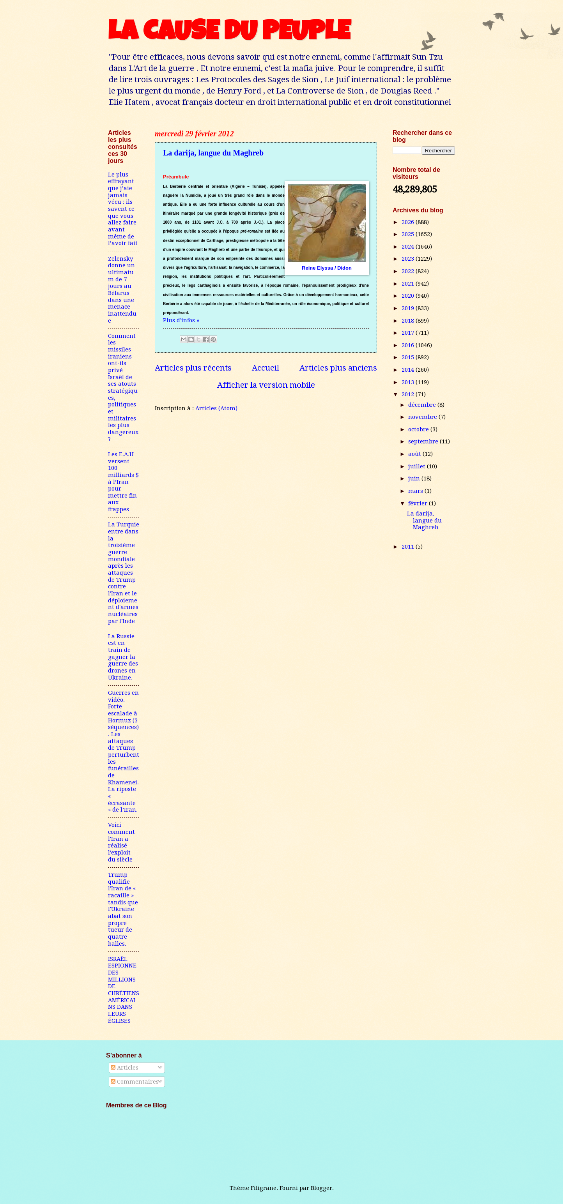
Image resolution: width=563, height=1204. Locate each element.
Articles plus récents (193, 367)
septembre (424, 441)
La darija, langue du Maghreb (213, 152)
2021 (409, 283)
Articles (124, 1067)
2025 (409, 234)
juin (414, 478)
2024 (409, 246)
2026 (409, 222)
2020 (409, 295)
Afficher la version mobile (266, 385)
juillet (417, 466)
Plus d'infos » (181, 320)
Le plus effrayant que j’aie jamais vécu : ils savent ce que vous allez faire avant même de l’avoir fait (123, 209)
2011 (409, 546)
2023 (409, 258)
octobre (419, 429)
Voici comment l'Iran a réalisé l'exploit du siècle (121, 842)
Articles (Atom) (216, 408)
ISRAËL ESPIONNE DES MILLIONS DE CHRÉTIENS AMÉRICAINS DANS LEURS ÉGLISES (123, 989)
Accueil (265, 367)
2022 (409, 271)
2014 (409, 369)
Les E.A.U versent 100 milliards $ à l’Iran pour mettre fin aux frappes (123, 482)
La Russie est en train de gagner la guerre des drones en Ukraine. (123, 657)
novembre (423, 416)
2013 (409, 382)
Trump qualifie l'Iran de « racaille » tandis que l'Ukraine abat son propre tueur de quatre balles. (123, 909)
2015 (409, 357)
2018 (409, 320)
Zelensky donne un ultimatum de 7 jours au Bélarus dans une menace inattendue (122, 289)
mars (416, 490)
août (415, 453)
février (418, 503)
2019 (409, 308)
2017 (409, 332)
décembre (422, 404)
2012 (409, 394)
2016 (409, 345)
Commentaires (135, 1081)
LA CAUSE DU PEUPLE (229, 34)
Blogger (321, 1188)
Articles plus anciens (338, 367)
